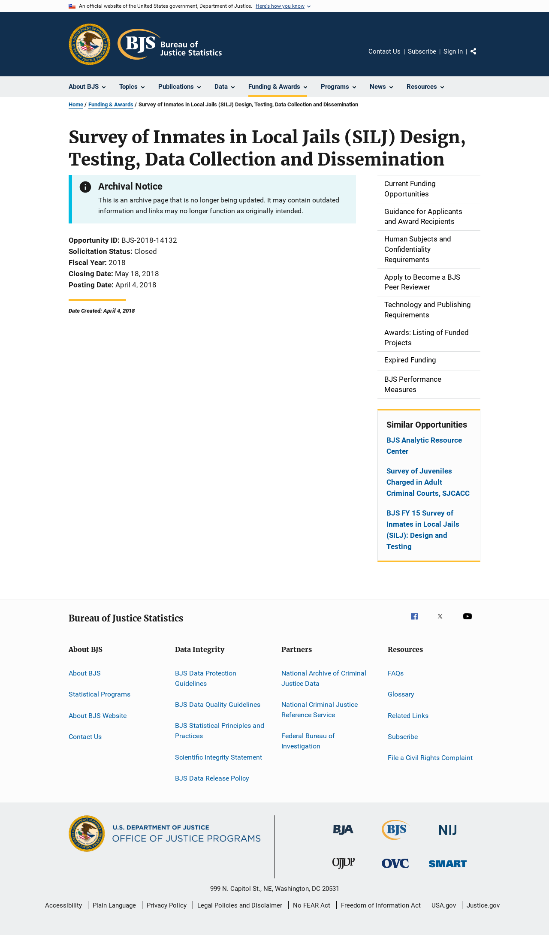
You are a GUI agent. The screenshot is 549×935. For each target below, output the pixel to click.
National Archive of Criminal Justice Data (323, 678)
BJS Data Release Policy (212, 778)
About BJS (85, 673)
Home (76, 104)
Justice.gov (483, 905)
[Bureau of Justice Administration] (343, 836)
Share (480, 57)
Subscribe (422, 51)
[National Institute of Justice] (447, 836)
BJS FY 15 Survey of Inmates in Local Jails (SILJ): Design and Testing (422, 530)
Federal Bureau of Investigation (308, 741)
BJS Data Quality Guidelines (217, 704)
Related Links (408, 715)
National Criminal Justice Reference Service (319, 709)
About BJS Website (98, 715)
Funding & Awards (110, 104)
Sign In (453, 51)
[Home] (170, 44)
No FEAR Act (311, 905)
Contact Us (384, 51)
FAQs (396, 673)
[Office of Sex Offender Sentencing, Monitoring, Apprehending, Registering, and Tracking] (448, 868)
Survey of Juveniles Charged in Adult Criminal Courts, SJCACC (428, 482)
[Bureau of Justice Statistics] (396, 841)
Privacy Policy (167, 905)
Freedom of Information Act (381, 905)
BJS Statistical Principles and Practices (219, 730)
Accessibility (63, 905)
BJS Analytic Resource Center (424, 445)
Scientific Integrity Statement (218, 757)
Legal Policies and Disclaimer (239, 905)
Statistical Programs (99, 694)
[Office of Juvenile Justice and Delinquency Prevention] (343, 870)
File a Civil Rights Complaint (430, 758)
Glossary (401, 694)
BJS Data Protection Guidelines (205, 678)
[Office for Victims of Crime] (395, 869)
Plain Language (114, 905)
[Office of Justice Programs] (90, 44)
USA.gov (443, 905)
